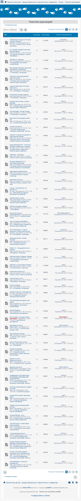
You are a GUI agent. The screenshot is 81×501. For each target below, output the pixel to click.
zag (11, 53)
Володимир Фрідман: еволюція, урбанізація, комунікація (20, 68)
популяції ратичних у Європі (19, 94)
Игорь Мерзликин (15, 214)
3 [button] (73, 29)
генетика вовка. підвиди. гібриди (21, 256)
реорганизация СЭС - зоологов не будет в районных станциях (20, 145)
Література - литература (19, 72)
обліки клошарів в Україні (18, 206)
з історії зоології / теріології (19, 268)
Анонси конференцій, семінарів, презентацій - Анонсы (20, 130)
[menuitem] (73, 483)
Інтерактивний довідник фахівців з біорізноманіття (19, 442)
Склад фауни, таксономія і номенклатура (18, 63)
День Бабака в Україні (17, 334)
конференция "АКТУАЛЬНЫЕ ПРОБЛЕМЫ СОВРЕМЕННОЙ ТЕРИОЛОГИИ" (19, 377)
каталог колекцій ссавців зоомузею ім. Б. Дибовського (20, 452)
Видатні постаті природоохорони (15, 359)
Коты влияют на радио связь (19, 317)
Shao (11, 104)
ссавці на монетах (16, 126)
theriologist (13, 318)
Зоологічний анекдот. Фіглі (22, 123)
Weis (11, 362)
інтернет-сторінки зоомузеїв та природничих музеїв (20, 135)
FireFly (12, 380)
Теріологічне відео (23, 391)
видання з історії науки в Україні (20, 265)
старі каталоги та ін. (16, 278)
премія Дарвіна (15, 310)
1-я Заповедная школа (17, 433)
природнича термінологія (18, 171)
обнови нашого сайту (17, 198)
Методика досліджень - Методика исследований (19, 193)
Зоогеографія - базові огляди (19, 111)
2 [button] (69, 29)
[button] (76, 29)
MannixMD (26, 488)
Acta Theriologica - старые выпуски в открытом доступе (20, 230)
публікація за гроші (16, 180)
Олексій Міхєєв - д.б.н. (17, 415)
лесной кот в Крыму (16, 59)
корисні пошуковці (16, 349)
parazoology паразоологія (18, 342)
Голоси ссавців (15, 285)
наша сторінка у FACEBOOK (19, 221)
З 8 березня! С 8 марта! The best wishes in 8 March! (20, 40)
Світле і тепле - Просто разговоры (21, 158)
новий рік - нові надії (16, 154)
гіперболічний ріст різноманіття (20, 292)
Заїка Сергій (13, 327)
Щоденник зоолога (16, 325)
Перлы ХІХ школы (16, 213)
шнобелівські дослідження (19, 313)
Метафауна (15, 209)
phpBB (48, 488)
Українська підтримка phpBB (50, 492)
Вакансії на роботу (16, 367)
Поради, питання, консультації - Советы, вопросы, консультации (20, 140)
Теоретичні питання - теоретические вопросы (18, 243)
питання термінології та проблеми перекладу (17, 162)
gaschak (12, 43)
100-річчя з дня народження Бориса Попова (19, 77)
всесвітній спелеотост (17, 271)
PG (10, 61)
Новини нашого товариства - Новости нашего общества (19, 81)
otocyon (12, 233)
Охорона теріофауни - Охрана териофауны (19, 400)
